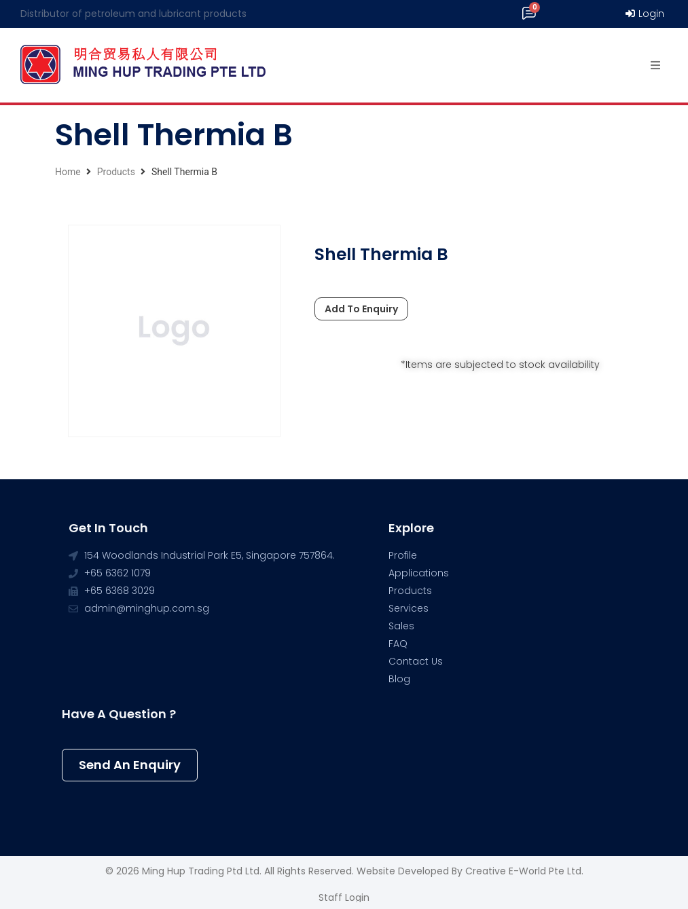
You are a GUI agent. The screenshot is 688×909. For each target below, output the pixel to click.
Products (116, 171)
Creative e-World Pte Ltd (523, 871)
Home (68, 171)
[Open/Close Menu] (656, 65)
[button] (130, 765)
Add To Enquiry (361, 309)
